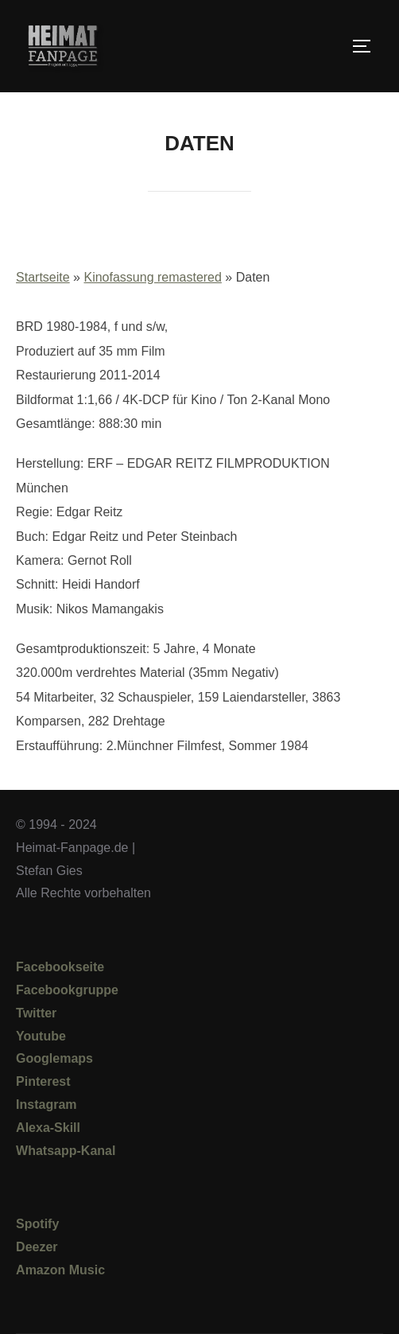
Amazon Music (60, 1270)
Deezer (36, 1247)
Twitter (36, 1013)
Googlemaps (54, 1058)
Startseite (43, 277)
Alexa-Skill (48, 1127)
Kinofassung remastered (152, 277)
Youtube (41, 1036)
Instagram (46, 1104)
